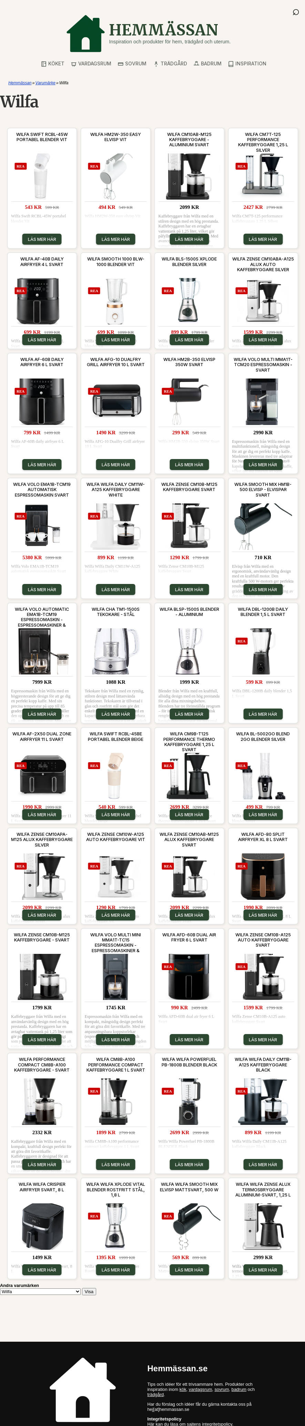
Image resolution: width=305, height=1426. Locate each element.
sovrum (221, 1389)
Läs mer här (42, 239)
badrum (239, 1389)
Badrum (207, 64)
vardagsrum (200, 1389)
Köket (52, 64)
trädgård (156, 1394)
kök (183, 1389)
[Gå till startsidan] (148, 33)
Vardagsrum (91, 64)
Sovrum (132, 64)
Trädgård (170, 64)
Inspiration (247, 64)
